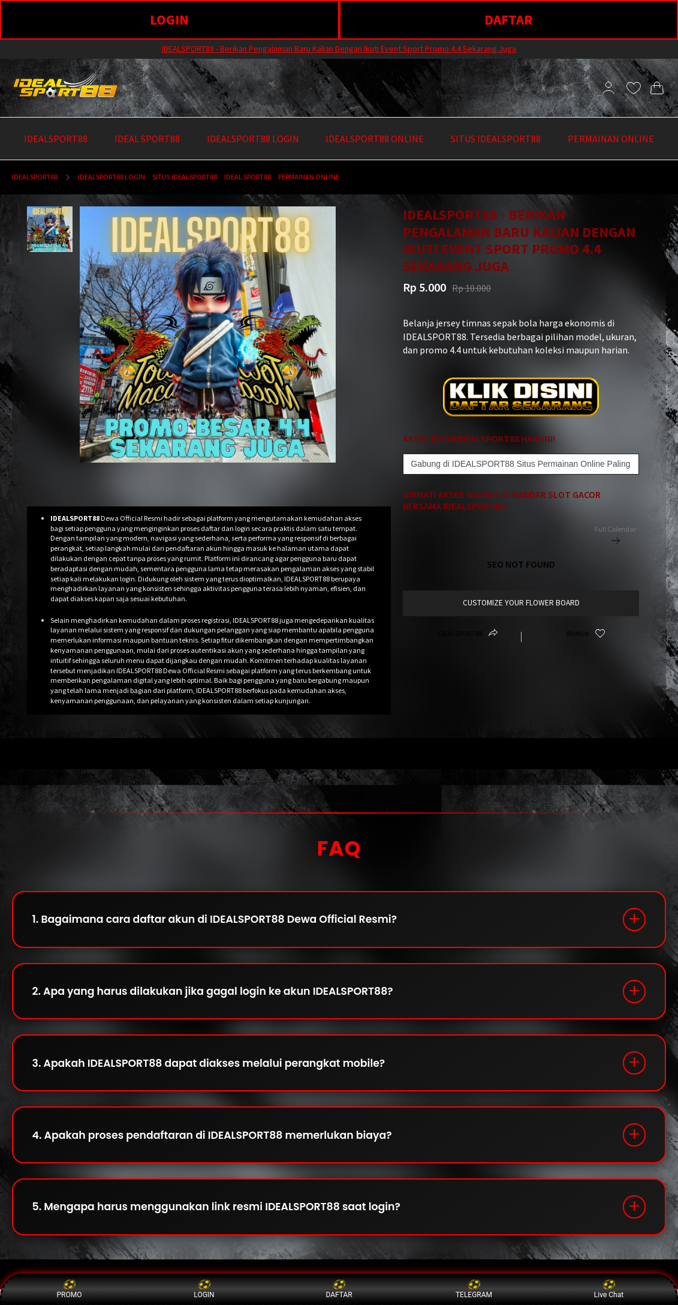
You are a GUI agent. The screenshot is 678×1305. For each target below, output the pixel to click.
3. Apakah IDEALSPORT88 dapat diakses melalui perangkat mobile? (218, 1070)
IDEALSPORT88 (35, 176)
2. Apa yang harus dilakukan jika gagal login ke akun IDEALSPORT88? (222, 995)
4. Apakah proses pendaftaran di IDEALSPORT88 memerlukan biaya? (221, 1145)
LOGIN (169, 19)
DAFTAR (508, 19)
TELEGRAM (474, 1288)
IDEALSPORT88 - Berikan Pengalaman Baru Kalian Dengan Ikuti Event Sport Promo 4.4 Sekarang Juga (339, 48)
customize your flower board (521, 603)
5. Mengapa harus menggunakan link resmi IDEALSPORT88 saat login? (225, 1220)
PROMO (69, 1288)
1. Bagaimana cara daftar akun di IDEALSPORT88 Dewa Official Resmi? (224, 920)
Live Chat (608, 1288)
